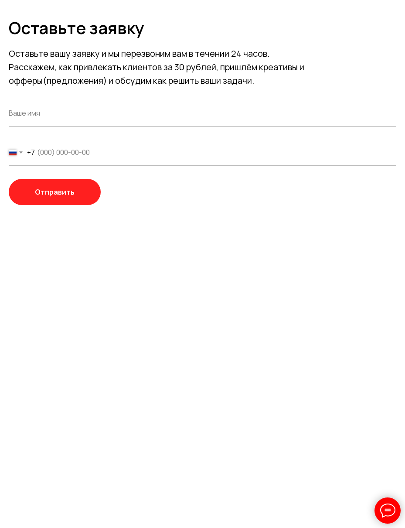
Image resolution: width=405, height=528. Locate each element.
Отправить (68, 192)
